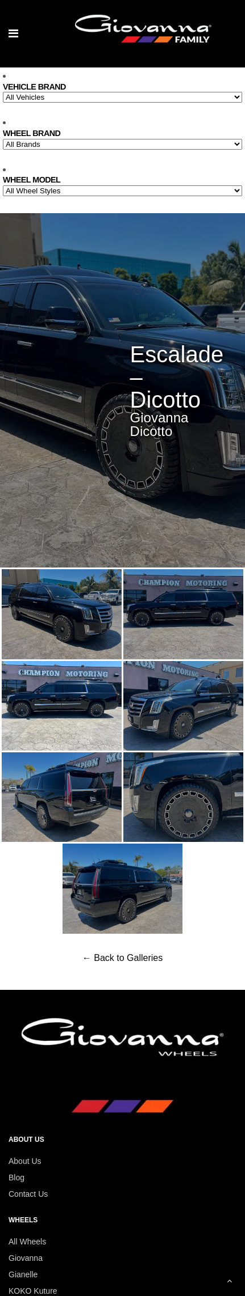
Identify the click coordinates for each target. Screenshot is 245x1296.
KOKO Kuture (33, 1290)
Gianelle (23, 1274)
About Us (25, 1161)
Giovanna (26, 1258)
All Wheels (27, 1241)
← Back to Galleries (122, 958)
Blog (16, 1177)
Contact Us (28, 1193)
